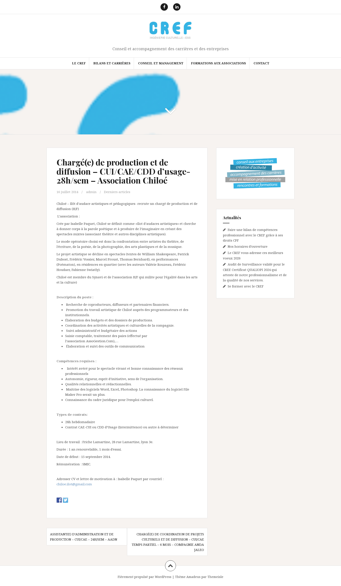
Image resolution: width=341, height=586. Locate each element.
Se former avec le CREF (246, 286)
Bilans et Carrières (111, 63)
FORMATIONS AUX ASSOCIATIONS (218, 63)
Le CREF (79, 63)
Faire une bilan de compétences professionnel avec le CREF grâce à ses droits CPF (253, 234)
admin (91, 192)
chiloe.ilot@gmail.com (74, 484)
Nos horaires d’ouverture (247, 246)
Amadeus (193, 577)
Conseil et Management (160, 63)
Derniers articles (117, 192)
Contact (261, 63)
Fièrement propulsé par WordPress (144, 577)
